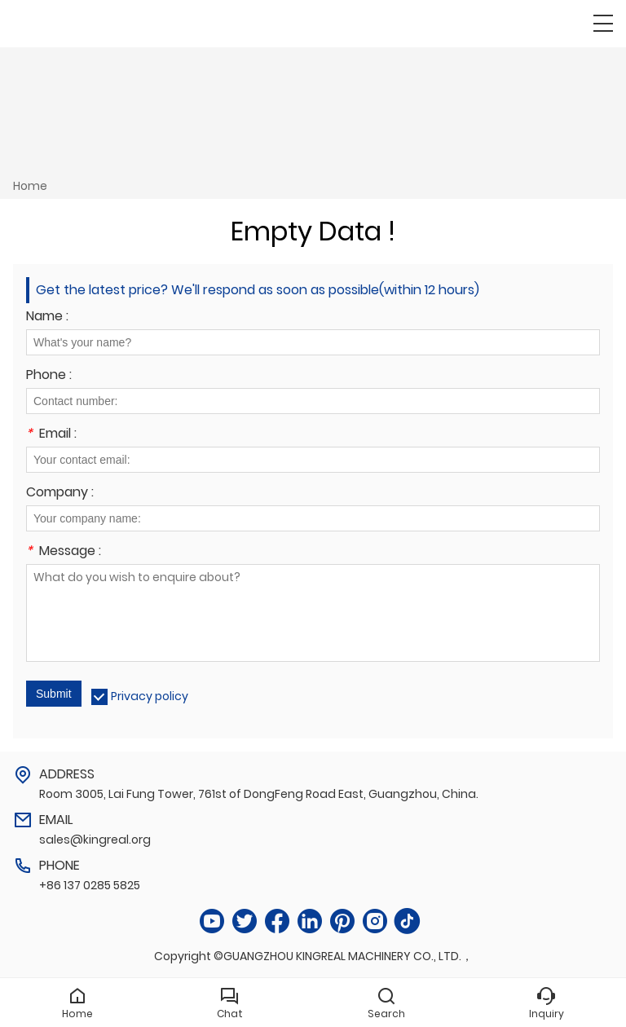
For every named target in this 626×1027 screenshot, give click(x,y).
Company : (60, 493)
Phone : (49, 376)
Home (30, 186)
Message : (63, 552)
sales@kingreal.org (95, 839)
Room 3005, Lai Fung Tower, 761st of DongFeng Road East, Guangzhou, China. (258, 794)
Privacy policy (149, 696)
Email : (51, 435)
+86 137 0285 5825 (89, 885)
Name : (47, 317)
